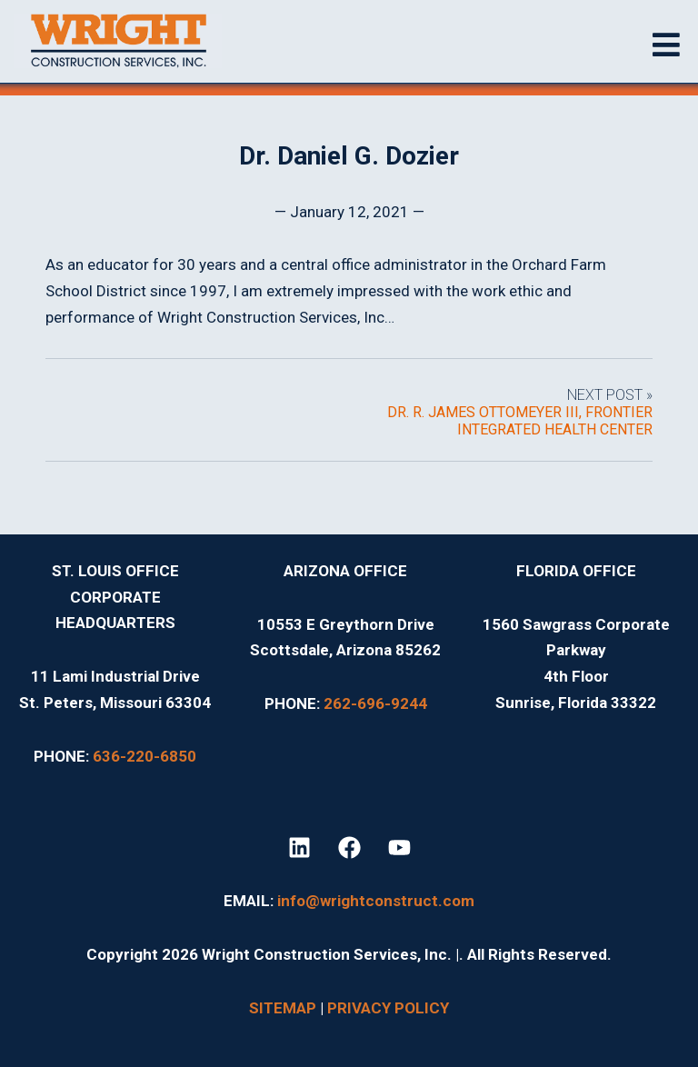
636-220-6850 (144, 756)
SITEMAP (282, 1008)
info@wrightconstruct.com (375, 901)
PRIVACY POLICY (388, 1008)
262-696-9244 (375, 703)
